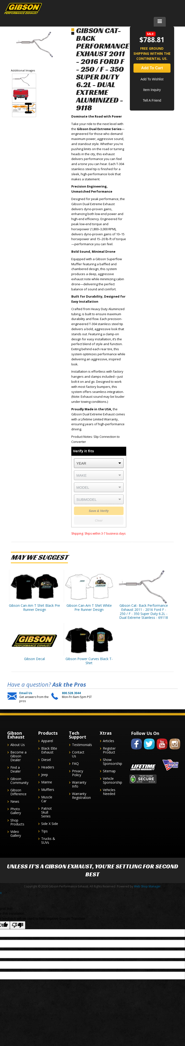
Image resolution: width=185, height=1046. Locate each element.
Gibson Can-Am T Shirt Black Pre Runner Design (34, 607)
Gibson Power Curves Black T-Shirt (89, 660)
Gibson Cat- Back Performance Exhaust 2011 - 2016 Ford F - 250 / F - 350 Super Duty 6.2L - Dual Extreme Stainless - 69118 (143, 611)
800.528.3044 (71, 693)
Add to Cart (152, 68)
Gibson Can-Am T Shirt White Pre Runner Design (89, 607)
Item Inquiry (152, 90)
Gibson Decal (34, 658)
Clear (99, 520)
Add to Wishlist (151, 79)
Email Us (25, 693)
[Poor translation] (17, 925)
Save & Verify (99, 511)
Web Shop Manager (147, 886)
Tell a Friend (152, 100)
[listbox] (99, 463)
